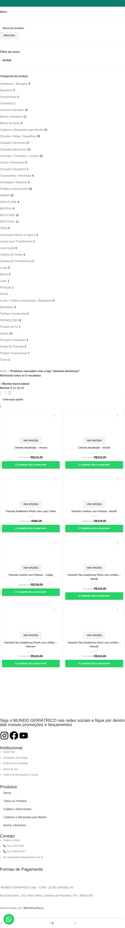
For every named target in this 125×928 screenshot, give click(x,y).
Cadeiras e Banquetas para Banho (25, 817)
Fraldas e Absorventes (18, 809)
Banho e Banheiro (15, 825)
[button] (9, 919)
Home (7, 792)
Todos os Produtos (15, 801)
